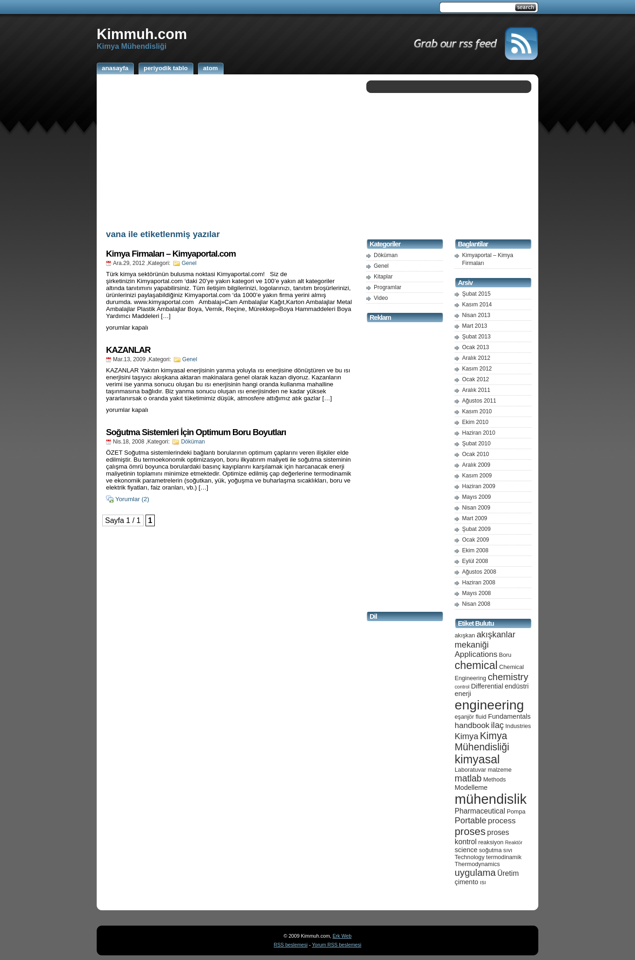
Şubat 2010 (476, 443)
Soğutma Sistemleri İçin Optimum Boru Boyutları (196, 432)
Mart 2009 (474, 518)
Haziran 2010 (478, 433)
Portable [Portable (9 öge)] (470, 820)
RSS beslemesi (291, 944)
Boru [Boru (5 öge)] (505, 654)
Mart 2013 (474, 326)
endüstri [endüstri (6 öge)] (517, 686)
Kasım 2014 (477, 304)
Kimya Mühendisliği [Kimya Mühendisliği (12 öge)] (482, 741)
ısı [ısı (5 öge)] (483, 882)
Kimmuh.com (142, 34)
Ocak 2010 (475, 454)
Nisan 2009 (476, 507)
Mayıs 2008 (476, 593)
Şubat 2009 (476, 529)
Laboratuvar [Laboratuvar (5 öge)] (470, 769)
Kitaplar (383, 276)
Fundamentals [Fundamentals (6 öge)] (509, 716)
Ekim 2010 (475, 422)
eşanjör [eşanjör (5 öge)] (464, 716)
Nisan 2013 (476, 315)
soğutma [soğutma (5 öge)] (490, 850)
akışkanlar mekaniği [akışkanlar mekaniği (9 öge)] (485, 639)
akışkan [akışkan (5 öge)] (465, 635)
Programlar (387, 287)
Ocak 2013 (475, 347)
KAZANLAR (128, 350)
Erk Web (341, 936)
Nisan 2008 (476, 604)
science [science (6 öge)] (466, 850)
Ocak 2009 (475, 539)
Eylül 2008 (475, 561)
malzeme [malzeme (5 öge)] (500, 769)
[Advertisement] (229, 150)
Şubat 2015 (476, 294)
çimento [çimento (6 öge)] (466, 882)
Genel (189, 263)
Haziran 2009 (478, 486)
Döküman (193, 441)
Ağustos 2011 (479, 400)
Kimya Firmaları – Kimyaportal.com (171, 253)
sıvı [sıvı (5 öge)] (508, 850)
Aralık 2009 (476, 465)
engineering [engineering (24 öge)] (489, 704)
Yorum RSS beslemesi (336, 944)
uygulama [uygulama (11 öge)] (475, 872)
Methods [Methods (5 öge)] (494, 779)
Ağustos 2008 (479, 572)
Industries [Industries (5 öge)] (518, 725)
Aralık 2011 (476, 390)
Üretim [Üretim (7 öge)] (508, 873)
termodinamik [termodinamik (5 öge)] (504, 857)
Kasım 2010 (477, 411)
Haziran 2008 (478, 582)
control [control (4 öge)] (462, 686)
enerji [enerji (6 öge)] (463, 693)
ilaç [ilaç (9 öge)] (497, 725)
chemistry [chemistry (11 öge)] (508, 677)
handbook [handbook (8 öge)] (472, 725)
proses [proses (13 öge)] (470, 831)
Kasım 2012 (477, 368)
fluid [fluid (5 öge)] (481, 716)
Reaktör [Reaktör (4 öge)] (513, 842)
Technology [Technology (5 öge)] (469, 857)
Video (381, 298)
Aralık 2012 (476, 358)
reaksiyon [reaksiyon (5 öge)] (490, 842)
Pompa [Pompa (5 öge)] (516, 811)
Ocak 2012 (475, 379)
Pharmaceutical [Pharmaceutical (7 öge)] (480, 811)
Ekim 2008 (475, 550)
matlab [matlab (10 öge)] (468, 778)
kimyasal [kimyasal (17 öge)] (477, 759)
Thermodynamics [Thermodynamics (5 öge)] (477, 864)
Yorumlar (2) (132, 499)
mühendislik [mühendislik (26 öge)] (491, 799)
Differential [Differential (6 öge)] (487, 686)
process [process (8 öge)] (502, 820)
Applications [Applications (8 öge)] (476, 654)
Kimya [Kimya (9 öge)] (466, 736)
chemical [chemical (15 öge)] (476, 665)
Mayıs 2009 (476, 497)
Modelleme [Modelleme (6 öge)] (471, 787)
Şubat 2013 (476, 336)
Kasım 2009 (477, 475)
